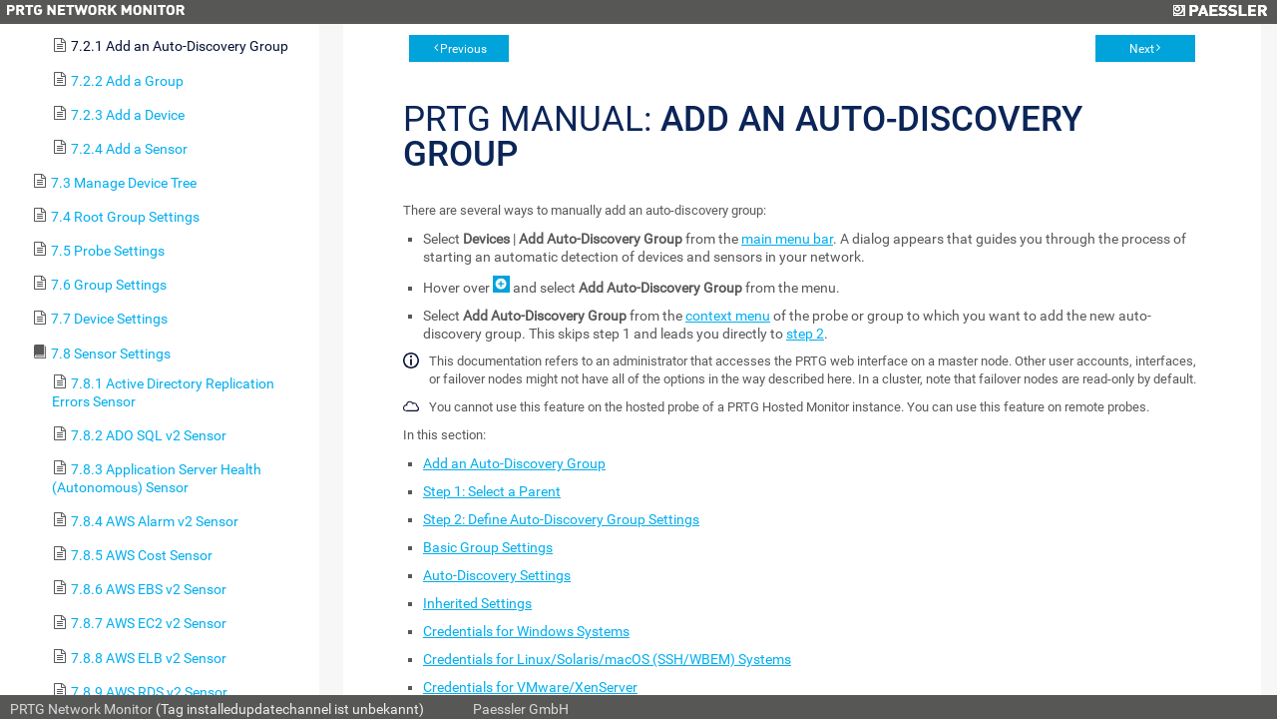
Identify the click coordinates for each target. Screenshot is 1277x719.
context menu (727, 316)
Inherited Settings (477, 603)
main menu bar (787, 239)
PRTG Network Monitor (81, 709)
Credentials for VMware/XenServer (530, 687)
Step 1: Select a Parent (492, 491)
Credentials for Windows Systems (526, 631)
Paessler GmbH (521, 709)
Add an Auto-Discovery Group (514, 463)
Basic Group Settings (488, 547)
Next (1141, 49)
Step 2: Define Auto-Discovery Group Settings (561, 519)
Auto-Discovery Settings (497, 575)
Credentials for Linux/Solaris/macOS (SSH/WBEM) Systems (607, 659)
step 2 (805, 334)
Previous (463, 49)
